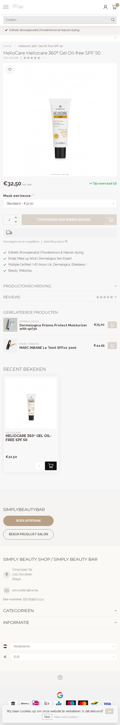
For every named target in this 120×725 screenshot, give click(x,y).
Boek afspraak (28, 520)
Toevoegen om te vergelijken (21, 241)
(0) (43, 58)
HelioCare (11, 58)
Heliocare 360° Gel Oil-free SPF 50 (41, 46)
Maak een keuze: (18, 196)
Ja (109, 711)
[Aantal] (39, 466)
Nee (47, 717)
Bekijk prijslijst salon (28, 534)
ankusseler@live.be (25, 590)
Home (7, 46)
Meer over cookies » (66, 717)
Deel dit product (55, 241)
